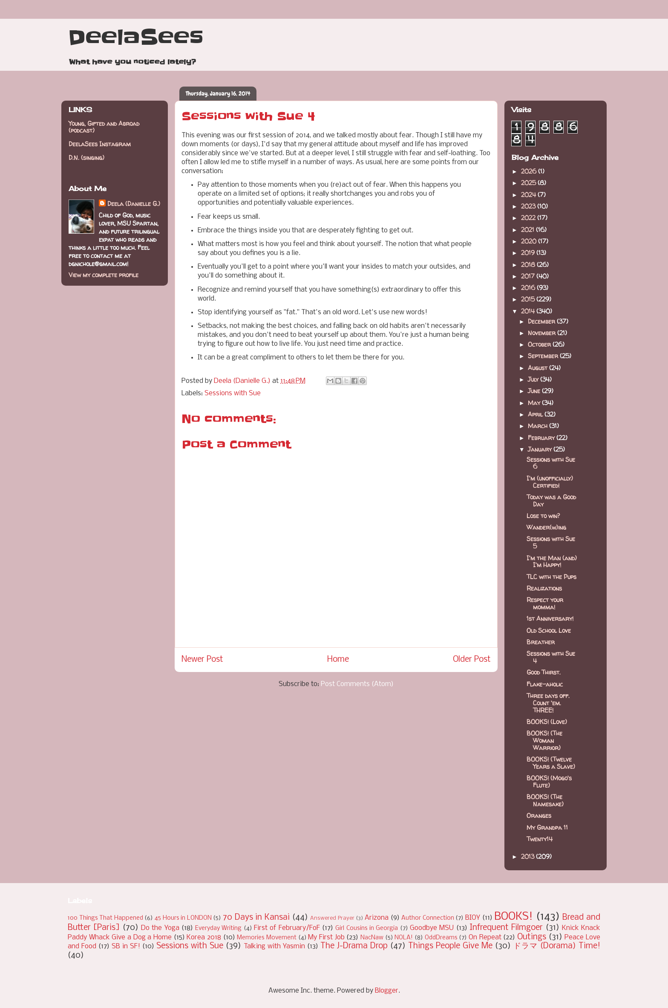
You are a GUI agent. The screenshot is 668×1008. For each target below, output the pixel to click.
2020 (529, 241)
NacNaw (371, 938)
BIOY (472, 917)
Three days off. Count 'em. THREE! (548, 703)
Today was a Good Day (551, 500)
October (540, 344)
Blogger (386, 990)
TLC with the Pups (551, 577)
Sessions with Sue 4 (551, 657)
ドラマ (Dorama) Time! (556, 946)
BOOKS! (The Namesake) (545, 800)
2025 (529, 183)
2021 (528, 230)
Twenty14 (540, 839)
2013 (528, 856)
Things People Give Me (450, 946)
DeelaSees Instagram (100, 144)
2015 (528, 299)
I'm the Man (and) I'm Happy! (552, 561)
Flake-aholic (545, 684)
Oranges (539, 815)
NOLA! (403, 938)
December (542, 321)
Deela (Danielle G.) (133, 204)
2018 (529, 265)
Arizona (377, 917)
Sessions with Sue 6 (551, 463)
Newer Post (202, 659)
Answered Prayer (332, 918)
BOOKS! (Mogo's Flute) (549, 781)
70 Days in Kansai (256, 917)
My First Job (326, 937)
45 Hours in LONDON (183, 918)
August (538, 368)
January (540, 449)
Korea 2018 (204, 937)
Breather (541, 642)
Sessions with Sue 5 (551, 542)
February (542, 438)
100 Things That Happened (105, 918)
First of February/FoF (287, 928)
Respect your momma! (545, 603)
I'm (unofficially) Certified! (550, 482)
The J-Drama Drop (354, 946)
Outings (531, 937)
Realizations (544, 588)
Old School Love (549, 630)
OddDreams (441, 938)
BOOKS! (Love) (547, 722)
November (542, 333)
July (534, 379)
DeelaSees (135, 37)
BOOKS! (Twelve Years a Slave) (551, 762)
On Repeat (485, 937)
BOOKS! (513, 917)
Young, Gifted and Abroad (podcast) (104, 127)
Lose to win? (543, 516)
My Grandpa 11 (547, 827)
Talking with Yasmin (274, 946)
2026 (529, 171)
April (536, 414)
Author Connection (427, 918)
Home (338, 659)
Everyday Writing (218, 928)
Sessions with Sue (232, 393)
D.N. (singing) (86, 158)
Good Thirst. (544, 672)
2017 (528, 276)
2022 (529, 218)
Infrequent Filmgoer (506, 928)
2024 (529, 195)
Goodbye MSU (432, 928)
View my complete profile (103, 275)
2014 (528, 311)
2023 (529, 206)
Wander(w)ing (546, 527)
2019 (528, 253)
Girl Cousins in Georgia (366, 928)
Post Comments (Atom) (357, 684)
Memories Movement (267, 938)
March (538, 426)
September (544, 356)
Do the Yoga (160, 928)
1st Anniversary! (550, 618)
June (535, 391)
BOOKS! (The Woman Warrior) (544, 740)
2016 (529, 288)
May (535, 403)
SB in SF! (126, 946)
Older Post (472, 659)
